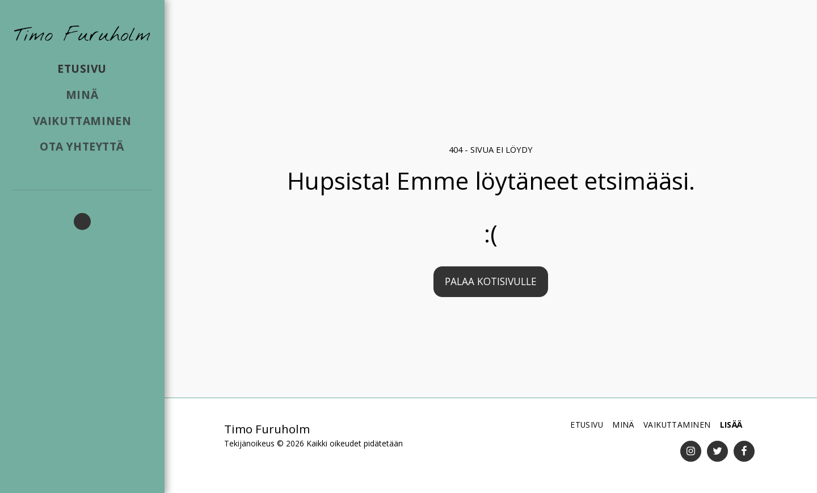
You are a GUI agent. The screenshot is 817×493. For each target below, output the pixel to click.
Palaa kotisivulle (491, 281)
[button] (82, 221)
